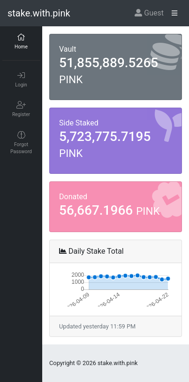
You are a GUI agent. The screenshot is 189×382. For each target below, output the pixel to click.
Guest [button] (149, 12)
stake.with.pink (39, 13)
